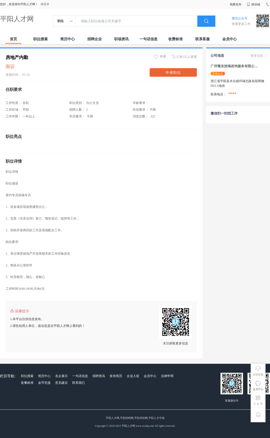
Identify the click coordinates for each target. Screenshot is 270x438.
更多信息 (259, 56)
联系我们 (78, 382)
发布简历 (116, 376)
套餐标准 (27, 382)
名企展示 (61, 376)
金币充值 (44, 382)
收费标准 (175, 39)
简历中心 (67, 39)
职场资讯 (121, 39)
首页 (13, 39)
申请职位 (173, 72)
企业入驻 (133, 376)
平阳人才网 (17, 18)
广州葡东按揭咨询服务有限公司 (235, 66)
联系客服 (202, 39)
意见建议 (61, 382)
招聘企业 (94, 39)
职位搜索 (40, 39)
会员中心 (229, 39)
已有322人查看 (184, 56)
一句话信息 (149, 39)
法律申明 (167, 376)
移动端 (253, 4)
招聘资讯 (98, 376)
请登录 (44, 4)
